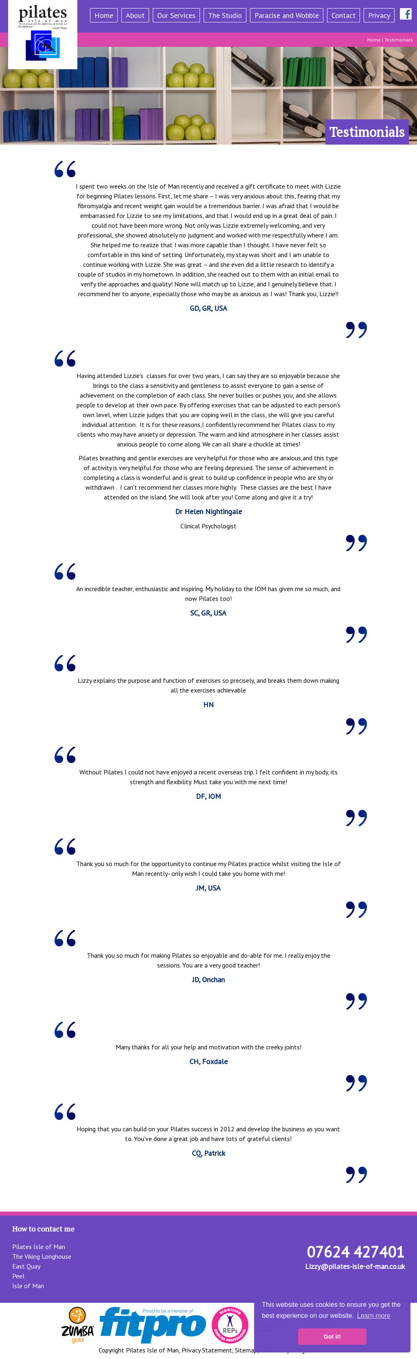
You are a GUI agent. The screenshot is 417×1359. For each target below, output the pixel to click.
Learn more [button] (374, 1315)
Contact (343, 15)
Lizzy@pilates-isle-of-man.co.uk (355, 1266)
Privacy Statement (207, 1350)
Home (103, 15)
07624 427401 (356, 1252)
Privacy (379, 15)
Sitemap (246, 1350)
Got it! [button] (332, 1336)
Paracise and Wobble (287, 15)
